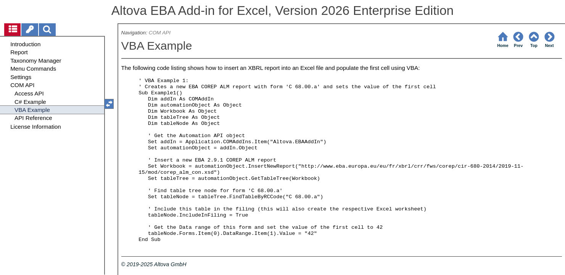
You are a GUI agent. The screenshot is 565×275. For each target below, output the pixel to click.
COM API (160, 33)
